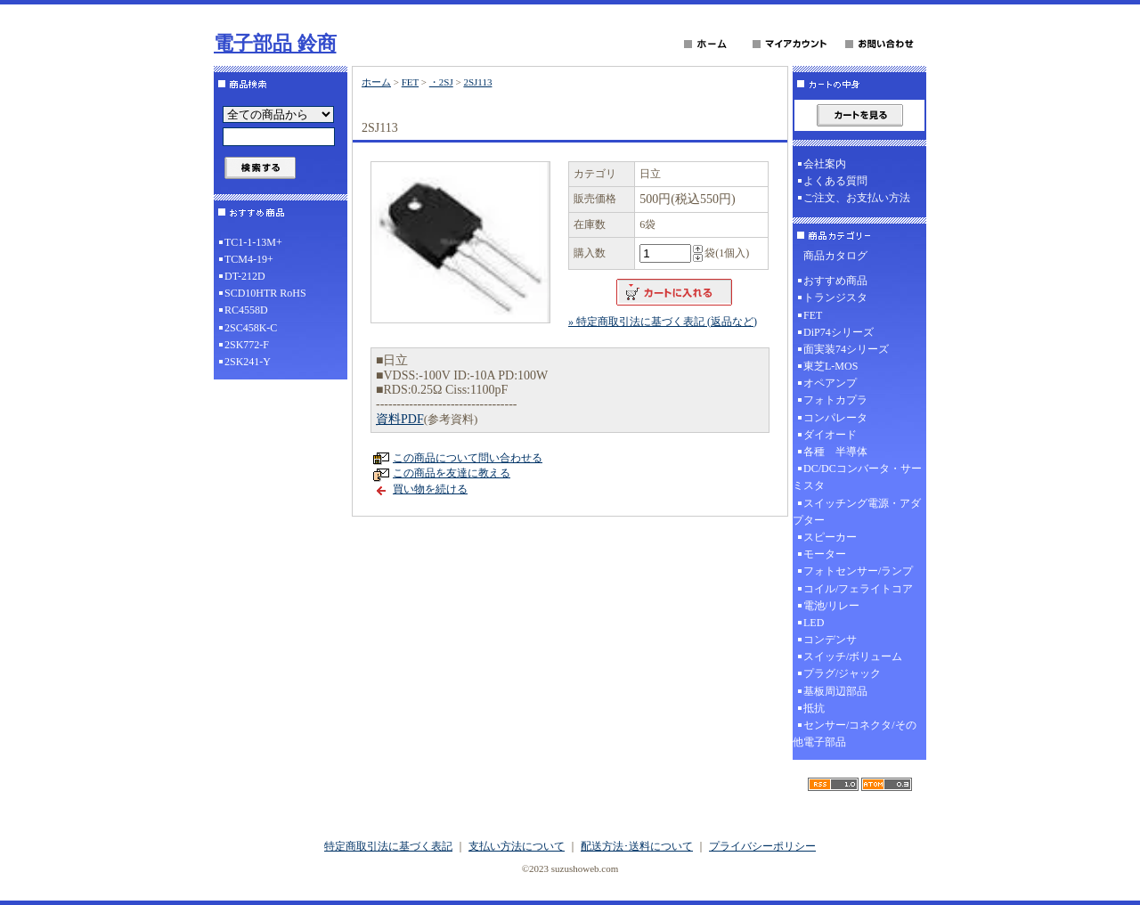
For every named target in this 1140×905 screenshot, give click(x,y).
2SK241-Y (247, 361)
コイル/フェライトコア (858, 589)
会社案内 (824, 164)
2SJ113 (477, 82)
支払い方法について (516, 846)
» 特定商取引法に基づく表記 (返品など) (662, 321)
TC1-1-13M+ (253, 242)
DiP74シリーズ (838, 332)
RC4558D (246, 310)
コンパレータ (835, 418)
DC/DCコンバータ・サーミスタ (857, 477)
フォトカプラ (835, 400)
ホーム (376, 82)
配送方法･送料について (637, 846)
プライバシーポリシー (762, 846)
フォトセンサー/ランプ (858, 571)
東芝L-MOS (830, 366)
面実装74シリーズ (846, 349)
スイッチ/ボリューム (852, 656)
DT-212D (244, 276)
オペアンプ (830, 383)
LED (813, 622)
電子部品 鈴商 (275, 43)
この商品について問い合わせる (467, 458)
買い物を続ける (430, 489)
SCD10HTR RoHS (265, 293)
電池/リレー (831, 605)
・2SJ (441, 82)
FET (410, 82)
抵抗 (814, 708)
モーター (824, 554)
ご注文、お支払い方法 (856, 198)
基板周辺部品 (835, 691)
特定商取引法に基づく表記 (388, 846)
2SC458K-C (250, 328)
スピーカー (830, 537)
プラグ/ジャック (842, 673)
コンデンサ (830, 639)
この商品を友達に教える (451, 473)
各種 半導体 (835, 451)
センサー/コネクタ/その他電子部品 (854, 733)
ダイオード (830, 434)
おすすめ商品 (835, 280)
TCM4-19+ (248, 259)
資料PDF (400, 419)
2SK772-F (246, 344)
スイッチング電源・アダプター (857, 511)
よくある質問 (835, 181)
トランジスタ (835, 297)
